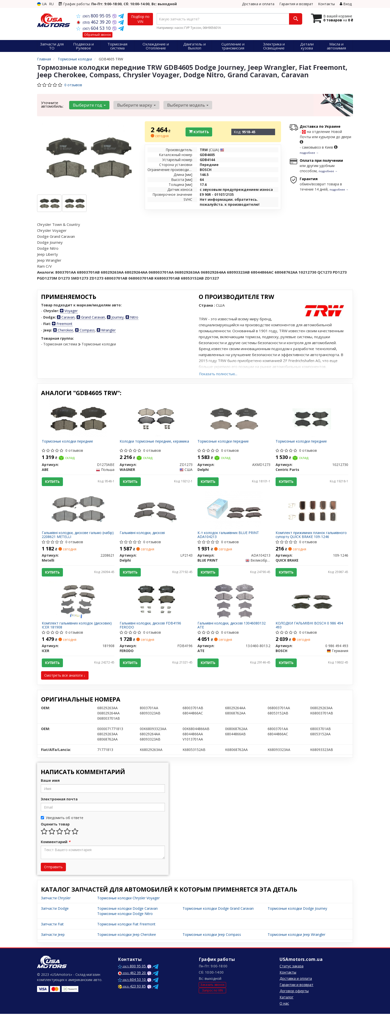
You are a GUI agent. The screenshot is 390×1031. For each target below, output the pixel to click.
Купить (199, 131)
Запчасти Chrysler (56, 915)
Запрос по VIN (212, 1007)
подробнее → (309, 153)
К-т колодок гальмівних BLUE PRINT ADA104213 (230, 542)
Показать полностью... (218, 373)
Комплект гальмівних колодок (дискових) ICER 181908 (69, 638)
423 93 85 (132, 1003)
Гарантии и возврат (296, 1001)
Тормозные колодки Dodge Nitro (125, 930)
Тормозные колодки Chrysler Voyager (128, 915)
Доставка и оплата (258, 3)
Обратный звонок (97, 35)
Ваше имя (50, 797)
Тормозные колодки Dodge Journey (297, 925)
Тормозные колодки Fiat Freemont (126, 941)
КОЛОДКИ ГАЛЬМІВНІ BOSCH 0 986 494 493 (311, 638)
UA (42, 3)
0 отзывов (73, 84)
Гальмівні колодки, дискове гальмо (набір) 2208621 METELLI (73, 542)
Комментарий (55, 859)
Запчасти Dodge (55, 925)
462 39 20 (94, 22)
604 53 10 (94, 28)
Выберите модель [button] (182, 105)
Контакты (326, 3)
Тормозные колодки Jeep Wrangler (296, 951)
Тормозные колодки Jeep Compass (212, 951)
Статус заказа (291, 983)
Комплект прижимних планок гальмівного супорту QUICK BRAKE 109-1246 (310, 542)
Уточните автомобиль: (52, 104)
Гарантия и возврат (296, 3)
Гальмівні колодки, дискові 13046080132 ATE (233, 638)
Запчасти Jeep (53, 951)
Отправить (53, 884)
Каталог (286, 1014)
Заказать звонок (212, 1001)
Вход (346, 3)
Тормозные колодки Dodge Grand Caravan (218, 925)
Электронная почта (59, 816)
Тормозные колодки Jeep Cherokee (126, 951)
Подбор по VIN (140, 19)
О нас (284, 1020)
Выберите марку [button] (133, 105)
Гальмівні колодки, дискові (144, 540)
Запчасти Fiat (52, 941)
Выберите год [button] (88, 105)
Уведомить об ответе (62, 834)
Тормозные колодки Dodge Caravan (127, 925)
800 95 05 (94, 16)
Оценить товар (55, 841)
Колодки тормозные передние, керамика (148, 445)
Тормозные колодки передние (69, 443)
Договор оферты (294, 1008)
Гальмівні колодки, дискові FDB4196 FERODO (152, 638)
